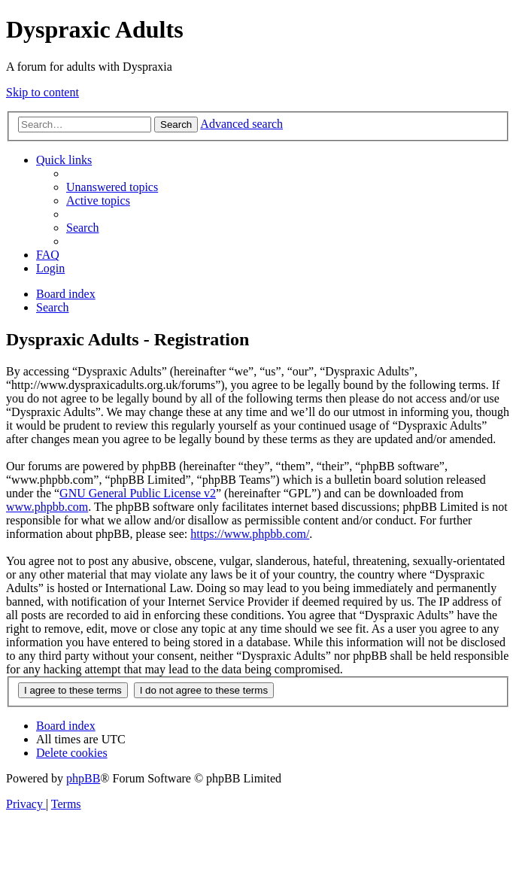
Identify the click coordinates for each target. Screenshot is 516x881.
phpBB (83, 778)
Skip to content (42, 92)
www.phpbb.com (47, 506)
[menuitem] (112, 187)
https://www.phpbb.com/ (249, 533)
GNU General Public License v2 (137, 493)
